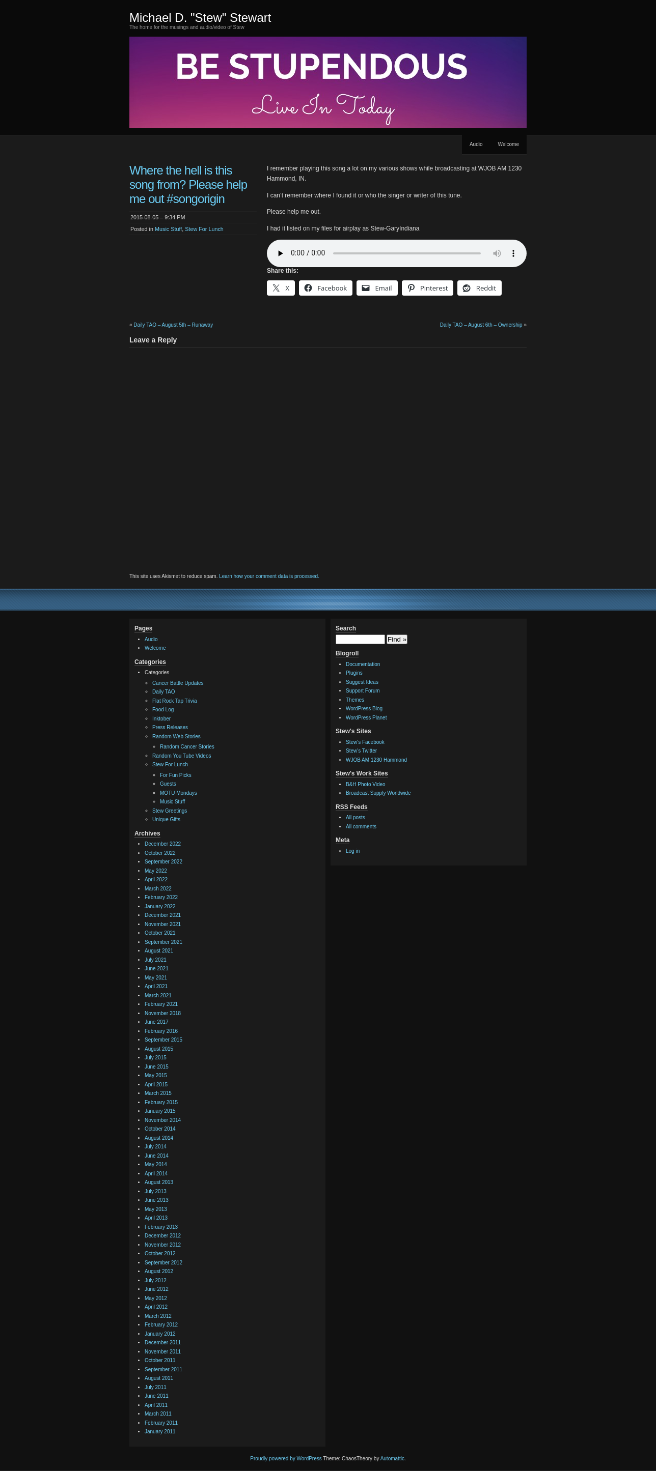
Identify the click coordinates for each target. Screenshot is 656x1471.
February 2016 (161, 1031)
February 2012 (161, 1325)
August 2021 (159, 951)
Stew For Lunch (204, 229)
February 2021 (161, 1004)
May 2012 (156, 1298)
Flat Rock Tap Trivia (174, 701)
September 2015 (163, 1040)
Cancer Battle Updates (178, 683)
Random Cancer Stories (187, 746)
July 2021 (156, 960)
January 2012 (160, 1334)
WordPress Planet (366, 717)
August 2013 (159, 1182)
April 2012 (156, 1307)
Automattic (392, 1458)
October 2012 (160, 1253)
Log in (353, 851)
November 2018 (163, 1013)
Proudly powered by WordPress (285, 1458)
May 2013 (156, 1209)
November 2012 (163, 1245)
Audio (476, 144)
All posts (355, 817)
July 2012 (156, 1280)
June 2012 (157, 1289)
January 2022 (160, 906)
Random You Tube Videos (181, 756)
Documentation (363, 664)
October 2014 (160, 1129)
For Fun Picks (176, 775)
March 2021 (158, 995)
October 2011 (160, 1360)
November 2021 (163, 924)
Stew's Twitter (361, 751)
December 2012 (163, 1235)
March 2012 (158, 1316)
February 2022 (161, 897)
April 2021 (156, 986)
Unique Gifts (166, 819)
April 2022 (156, 879)
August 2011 (159, 1378)
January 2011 (160, 1431)
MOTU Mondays (178, 793)
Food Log (163, 709)
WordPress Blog (364, 708)
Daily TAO (163, 692)
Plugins (354, 673)
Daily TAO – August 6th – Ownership (481, 325)
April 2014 (156, 1173)
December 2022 (163, 844)
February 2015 (161, 1102)
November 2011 (163, 1351)
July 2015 (156, 1057)
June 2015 (157, 1067)
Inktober (161, 719)
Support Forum (363, 691)
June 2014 (157, 1156)
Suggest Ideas (362, 682)
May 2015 (156, 1075)
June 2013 (157, 1200)
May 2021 (156, 977)
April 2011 (156, 1405)
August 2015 (159, 1049)
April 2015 (156, 1084)
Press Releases (170, 727)
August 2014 (159, 1138)
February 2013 (161, 1227)
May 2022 (156, 871)
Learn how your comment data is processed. (269, 576)
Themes (355, 700)
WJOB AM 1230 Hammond (376, 760)
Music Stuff (168, 229)
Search (346, 628)
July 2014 (156, 1146)
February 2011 (161, 1423)
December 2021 (163, 915)
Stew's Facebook (365, 742)
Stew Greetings (169, 811)
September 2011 (163, 1369)
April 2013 (156, 1218)
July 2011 (156, 1387)
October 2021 (160, 933)
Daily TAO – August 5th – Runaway (173, 325)
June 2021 (157, 968)
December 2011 (163, 1342)
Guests (168, 784)
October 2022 (160, 853)
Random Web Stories (176, 736)
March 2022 (158, 888)
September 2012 (163, 1262)
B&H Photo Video (366, 784)
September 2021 (163, 942)
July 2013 (156, 1191)
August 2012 (159, 1271)
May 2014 (156, 1164)
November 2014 (163, 1120)
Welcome (509, 144)
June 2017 (157, 1022)
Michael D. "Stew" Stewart (200, 17)
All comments (361, 826)
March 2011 (158, 1414)
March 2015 (158, 1093)
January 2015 (160, 1111)
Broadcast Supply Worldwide (378, 793)
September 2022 (163, 861)
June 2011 (157, 1396)
